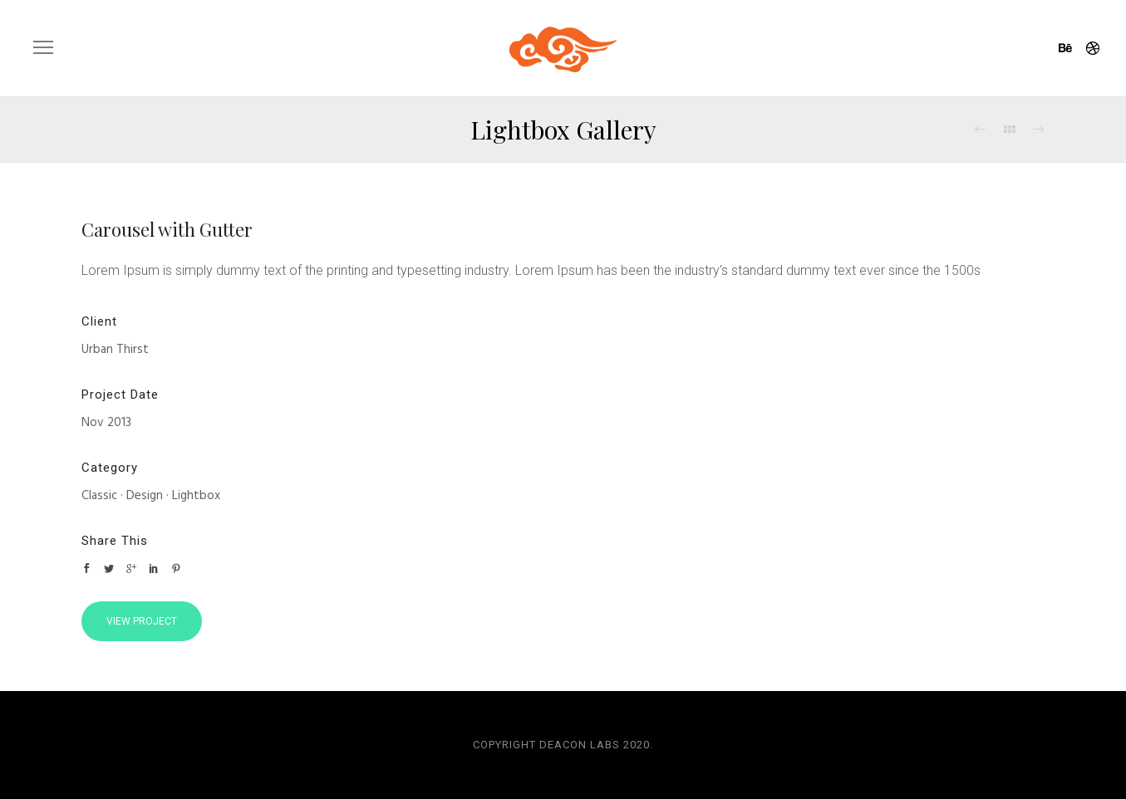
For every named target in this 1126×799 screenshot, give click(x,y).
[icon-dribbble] (1093, 49)
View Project (141, 621)
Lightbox (196, 496)
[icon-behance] (1070, 49)
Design (144, 496)
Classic (99, 496)
